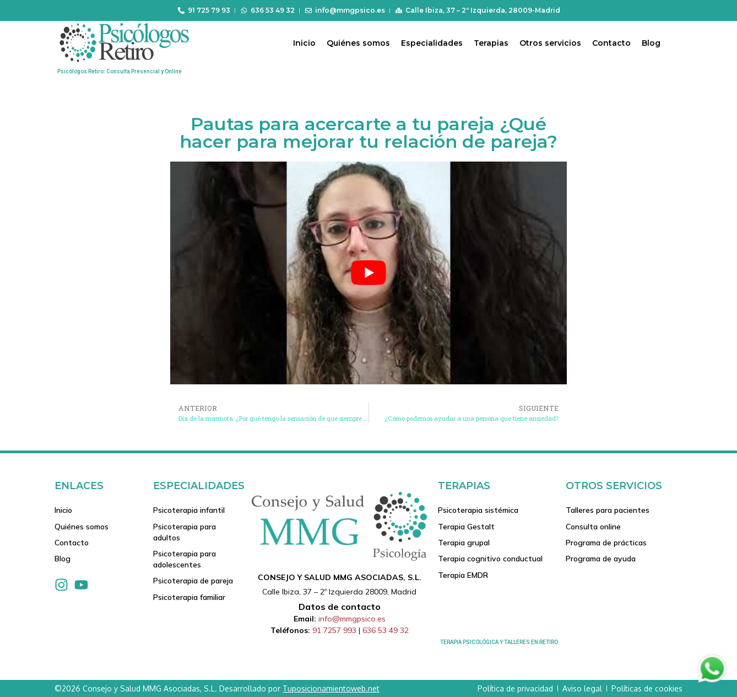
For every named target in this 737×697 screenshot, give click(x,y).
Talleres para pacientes (607, 510)
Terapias (491, 43)
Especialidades (432, 43)
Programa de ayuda (601, 560)
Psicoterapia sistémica (478, 510)
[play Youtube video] (368, 273)
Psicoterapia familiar (189, 598)
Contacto (611, 43)
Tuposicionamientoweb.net (331, 688)
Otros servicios (550, 43)
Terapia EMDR (463, 576)
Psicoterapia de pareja (193, 582)
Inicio (304, 43)
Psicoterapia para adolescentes (184, 559)
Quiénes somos (358, 43)
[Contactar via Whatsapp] (712, 682)
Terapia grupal (464, 543)
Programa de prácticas (606, 543)
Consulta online (593, 527)
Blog (651, 43)
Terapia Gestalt (466, 527)
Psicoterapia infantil (189, 510)
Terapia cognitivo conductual (490, 560)
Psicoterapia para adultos (184, 532)
